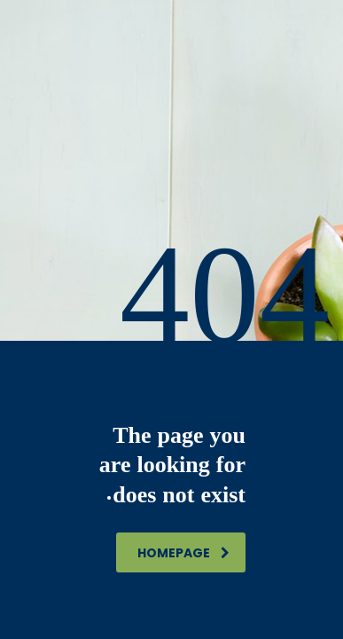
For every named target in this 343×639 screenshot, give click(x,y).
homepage (183, 553)
